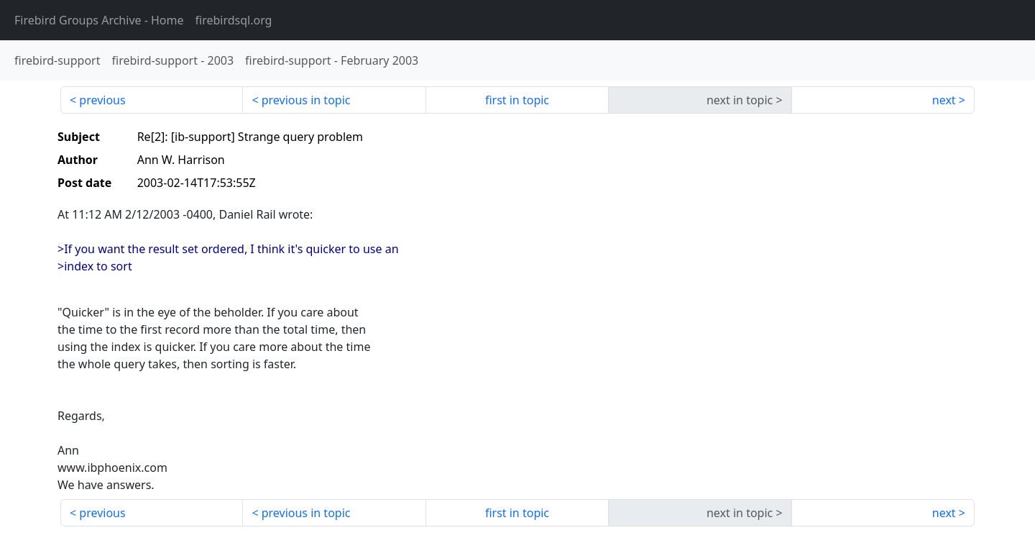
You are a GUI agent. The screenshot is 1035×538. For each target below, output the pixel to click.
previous (102, 100)
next (944, 100)
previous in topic (306, 100)
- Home (99, 20)
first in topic (517, 100)
